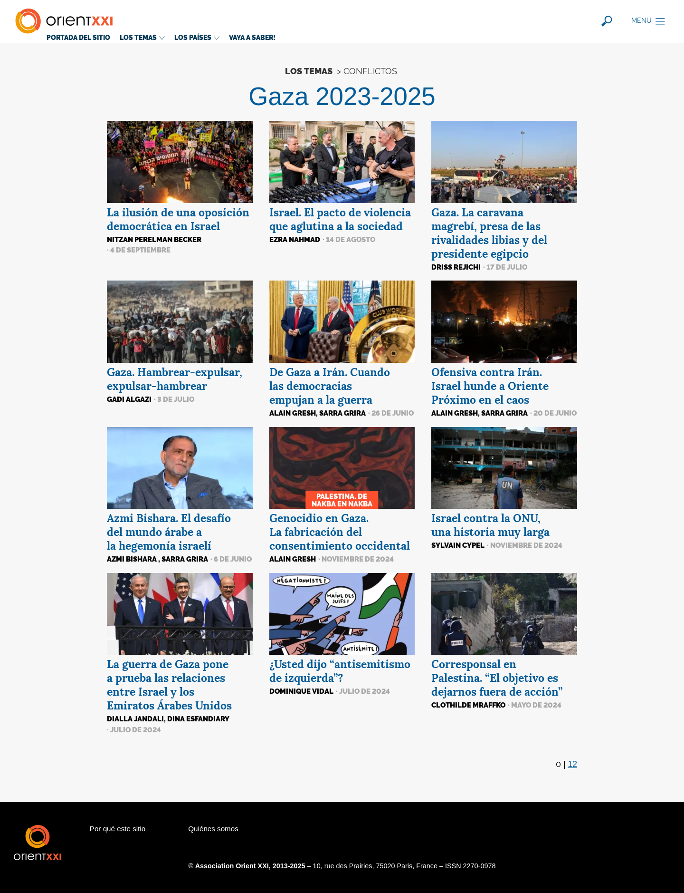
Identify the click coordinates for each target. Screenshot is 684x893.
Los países (196, 37)
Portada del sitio (78, 37)
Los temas (142, 37)
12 (572, 764)
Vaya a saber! (252, 37)
